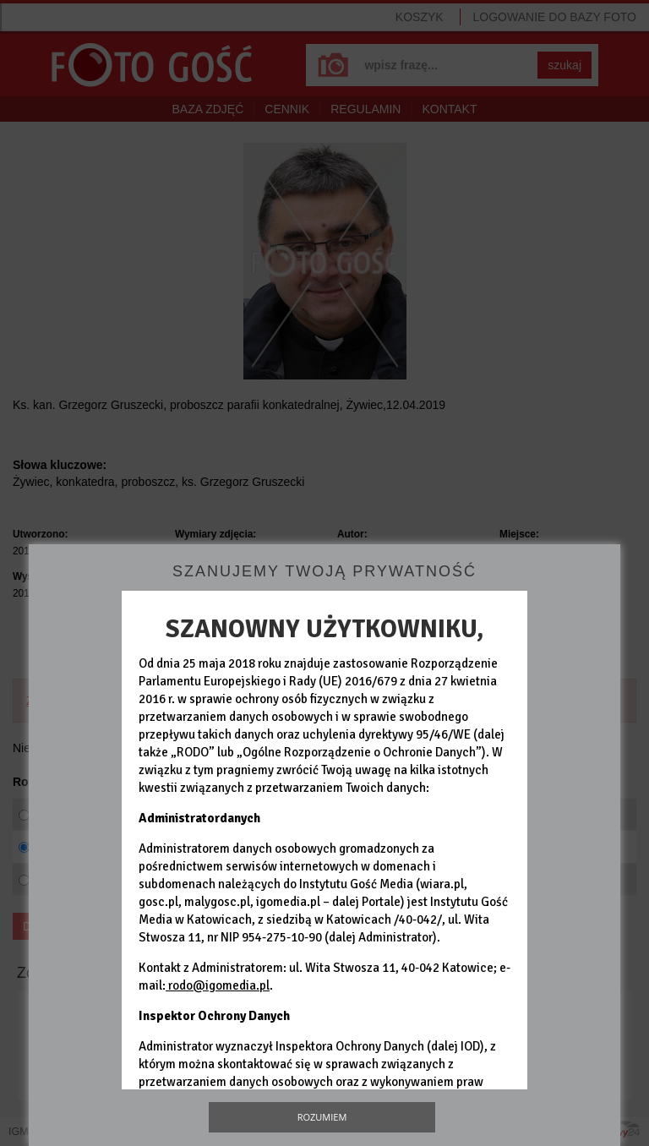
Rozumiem (322, 1117)
